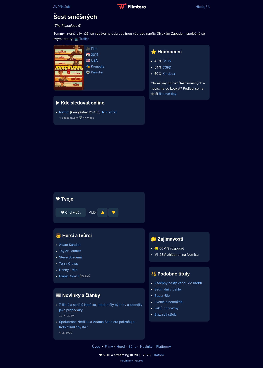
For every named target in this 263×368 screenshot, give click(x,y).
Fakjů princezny (166, 308)
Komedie (97, 66)
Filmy (109, 346)
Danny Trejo (68, 270)
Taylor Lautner (70, 251)
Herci (121, 346)
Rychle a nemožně (168, 302)
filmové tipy (167, 94)
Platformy (163, 346)
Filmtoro (158, 355)
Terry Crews (68, 263)
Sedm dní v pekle (167, 289)
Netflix (64, 112)
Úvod (96, 346)
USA (94, 60)
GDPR (139, 360)
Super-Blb (162, 296)
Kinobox (168, 74)
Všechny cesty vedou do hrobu (178, 283)
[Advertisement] (99, 158)
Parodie (97, 72)
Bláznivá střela (165, 314)
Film (94, 49)
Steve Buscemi (70, 257)
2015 (94, 55)
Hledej (203, 7)
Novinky (146, 346)
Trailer (84, 39)
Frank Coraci (69, 276)
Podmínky (126, 360)
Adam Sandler (70, 245)
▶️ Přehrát (109, 112)
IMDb (167, 61)
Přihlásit (61, 7)
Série (132, 346)
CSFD (166, 67)
